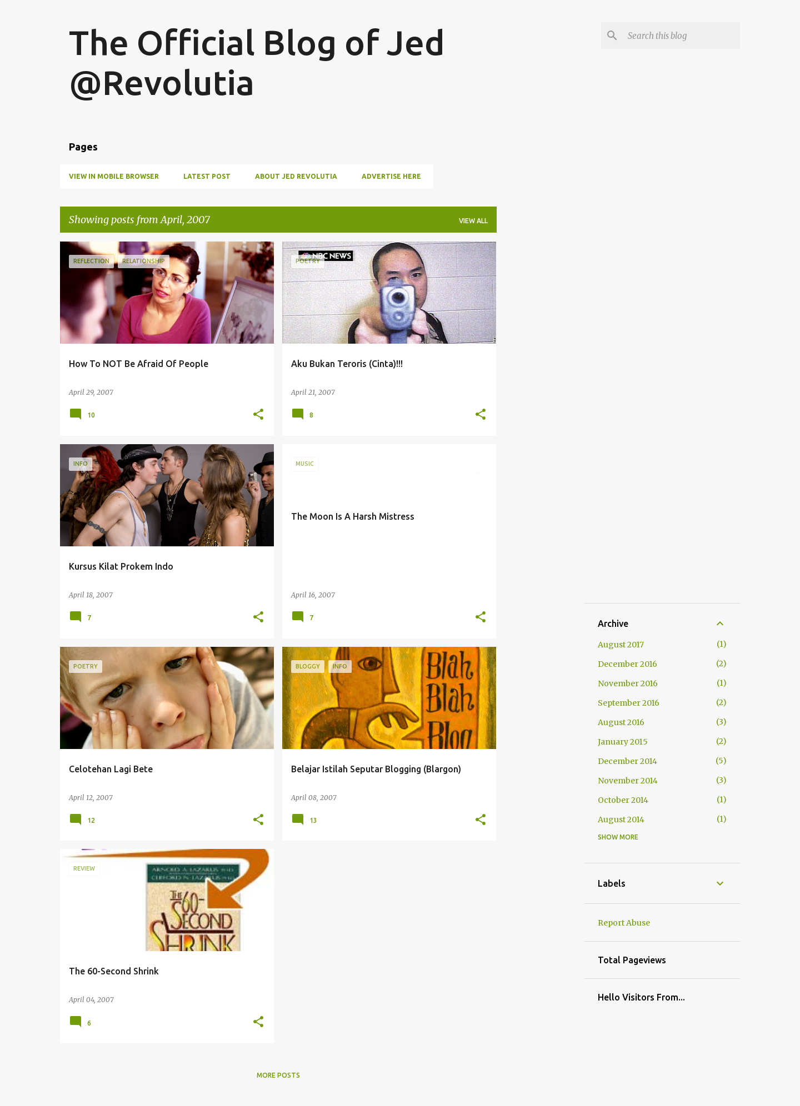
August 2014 (621, 820)
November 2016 (628, 683)
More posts (278, 1075)
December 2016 (627, 664)
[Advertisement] (540, 408)
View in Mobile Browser (114, 176)
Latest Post (207, 176)
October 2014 (623, 800)
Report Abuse (624, 923)
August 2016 (621, 722)
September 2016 (628, 703)
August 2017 (621, 645)
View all (473, 220)
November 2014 (628, 781)
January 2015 (623, 742)
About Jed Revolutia (296, 176)
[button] (258, 415)
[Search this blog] (681, 35)
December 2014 (627, 761)
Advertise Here (391, 176)
